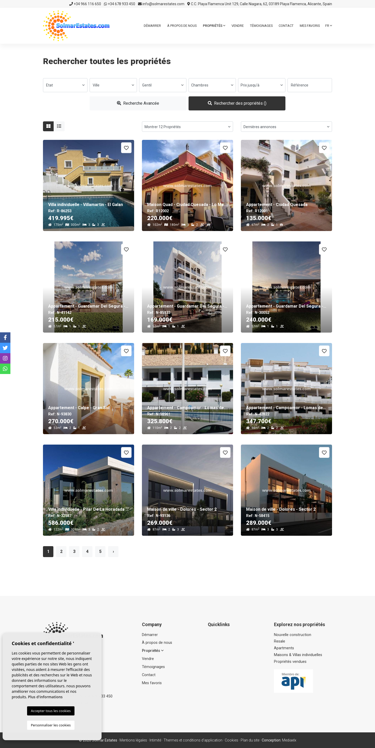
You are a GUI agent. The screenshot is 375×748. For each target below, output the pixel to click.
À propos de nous (182, 26)
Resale (279, 641)
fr (328, 26)
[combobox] (65, 85)
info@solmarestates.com (161, 4)
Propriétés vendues (290, 661)
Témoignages (261, 26)
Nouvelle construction (292, 635)
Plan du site (250, 740)
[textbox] (65, 85)
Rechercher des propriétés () (237, 103)
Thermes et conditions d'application (193, 740)
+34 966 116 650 (85, 4)
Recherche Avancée (138, 103)
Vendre (238, 26)
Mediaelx (289, 740)
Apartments (284, 648)
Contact (286, 26)
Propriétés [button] (214, 26)
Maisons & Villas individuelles (298, 655)
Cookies (231, 740)
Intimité (155, 740)
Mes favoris (310, 26)
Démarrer (152, 26)
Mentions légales (133, 740)
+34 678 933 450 (119, 4)
